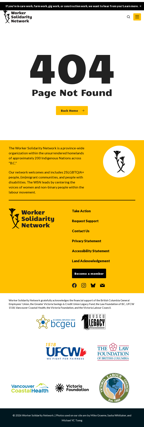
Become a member (89, 273)
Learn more (130, 6)
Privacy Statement (86, 241)
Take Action (81, 211)
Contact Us (80, 231)
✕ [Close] (140, 6)
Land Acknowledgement (91, 261)
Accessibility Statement (90, 251)
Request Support (85, 221)
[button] (137, 17)
